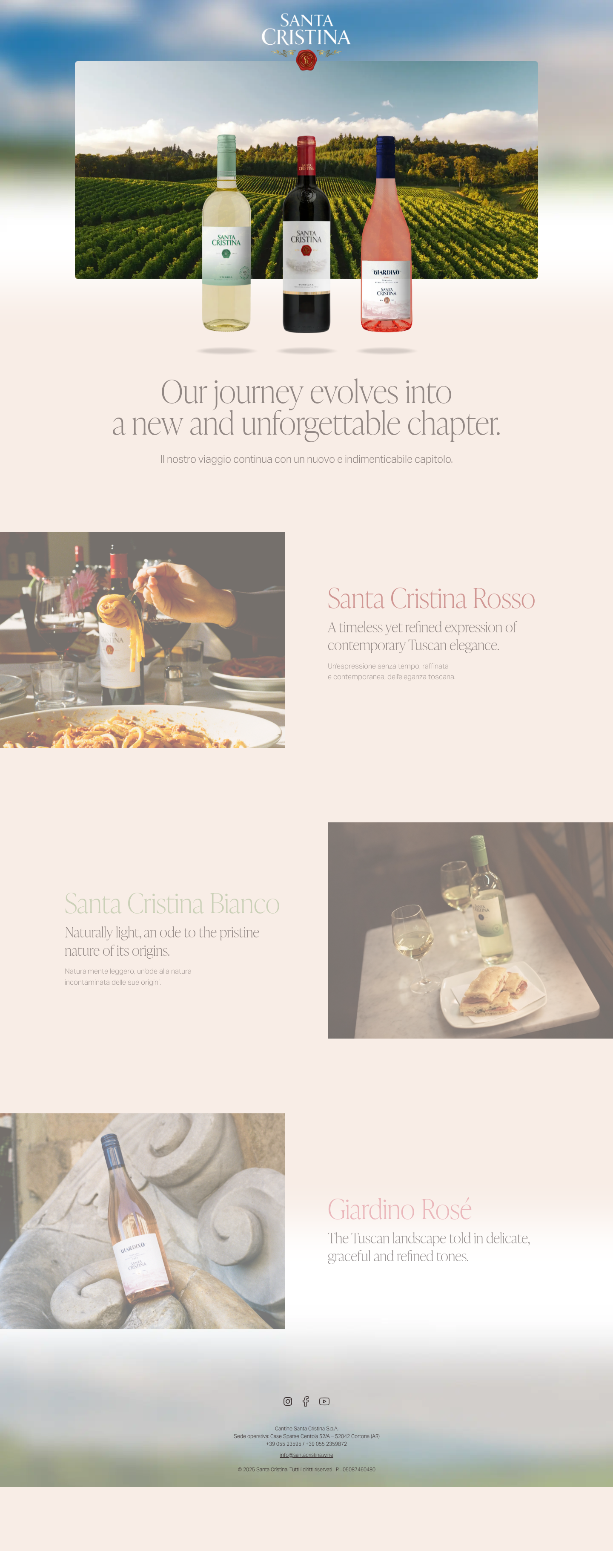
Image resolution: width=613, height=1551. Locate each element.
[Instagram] (288, 1401)
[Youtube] (324, 1401)
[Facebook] (306, 1401)
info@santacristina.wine (306, 1455)
